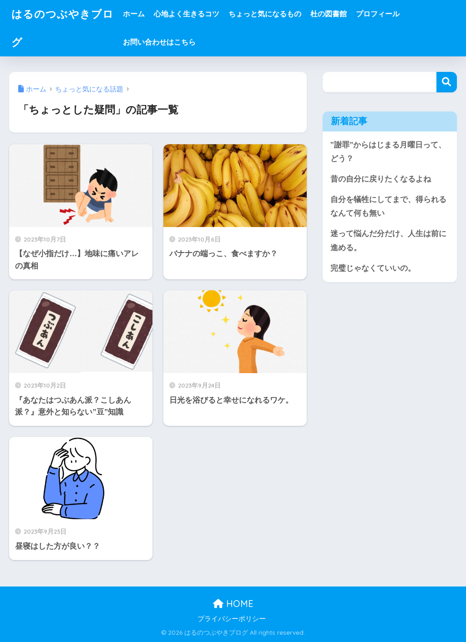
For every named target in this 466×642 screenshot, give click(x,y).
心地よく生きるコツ (186, 14)
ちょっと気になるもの (264, 14)
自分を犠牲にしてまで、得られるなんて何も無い (388, 206)
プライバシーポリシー (232, 618)
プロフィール (378, 14)
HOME (233, 603)
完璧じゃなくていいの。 (372, 268)
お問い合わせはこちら (159, 42)
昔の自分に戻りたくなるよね (380, 179)
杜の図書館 (328, 14)
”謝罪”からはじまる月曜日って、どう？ (388, 152)
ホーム (134, 14)
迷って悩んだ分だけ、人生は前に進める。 (388, 240)
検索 (446, 82)
